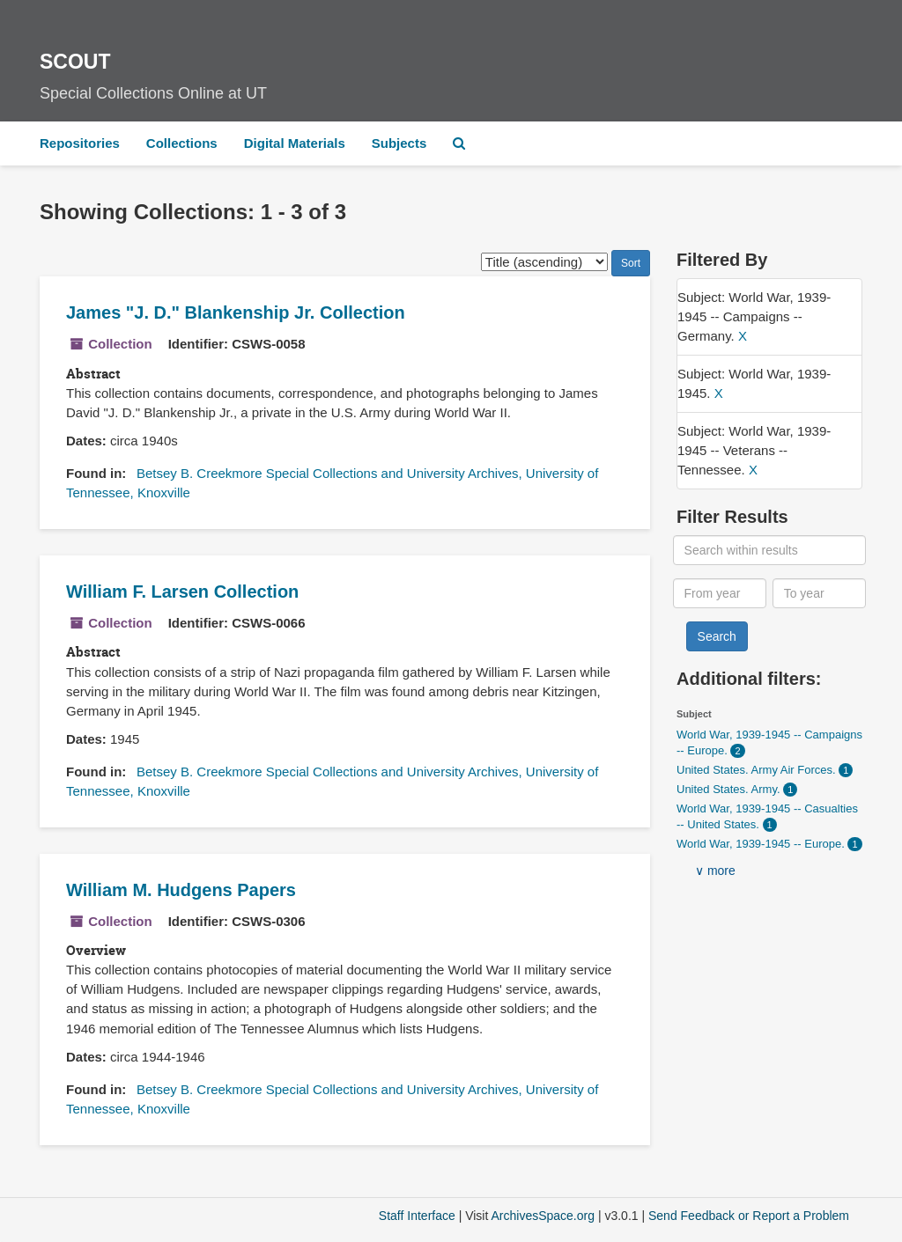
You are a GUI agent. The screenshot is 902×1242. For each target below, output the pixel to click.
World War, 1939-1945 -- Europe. (761, 843)
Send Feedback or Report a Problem (748, 1216)
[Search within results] (770, 550)
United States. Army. (729, 789)
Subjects (399, 143)
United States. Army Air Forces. (757, 769)
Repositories (80, 143)
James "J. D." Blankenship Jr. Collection (235, 312)
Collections (182, 143)
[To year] (820, 593)
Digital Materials (294, 143)
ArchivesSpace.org (543, 1216)
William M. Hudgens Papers (181, 890)
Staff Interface (417, 1216)
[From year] (720, 593)
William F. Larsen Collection (182, 591)
